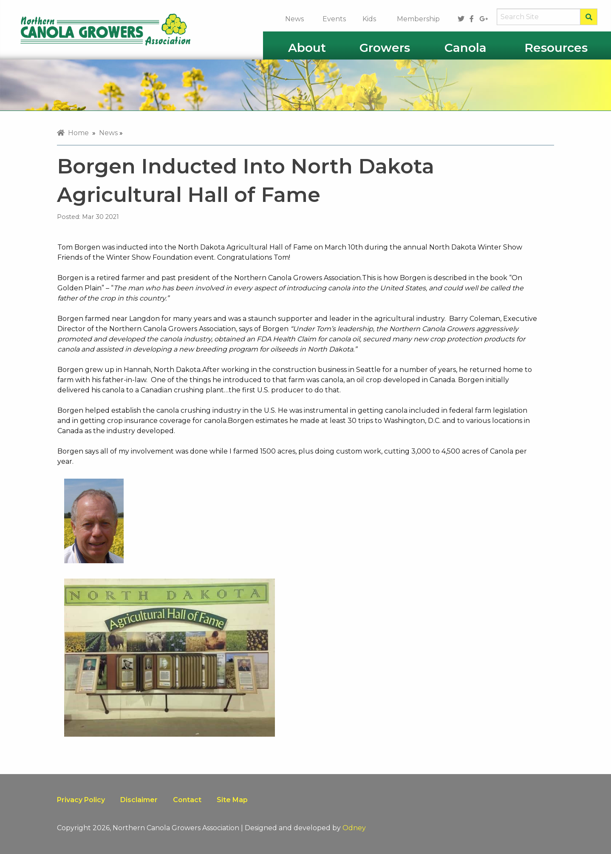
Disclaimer (139, 800)
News (294, 19)
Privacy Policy (81, 800)
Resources (556, 47)
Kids (369, 19)
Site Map (232, 800)
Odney (354, 828)
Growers (384, 47)
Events (334, 19)
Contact (187, 800)
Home (73, 133)
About (307, 47)
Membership (418, 19)
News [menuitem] (108, 133)
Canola (465, 47)
